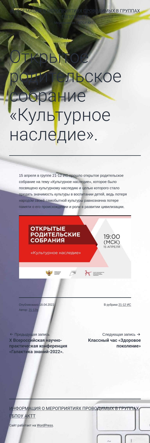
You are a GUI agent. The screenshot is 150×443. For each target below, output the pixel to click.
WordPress (45, 425)
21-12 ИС (125, 304)
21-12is (33, 309)
